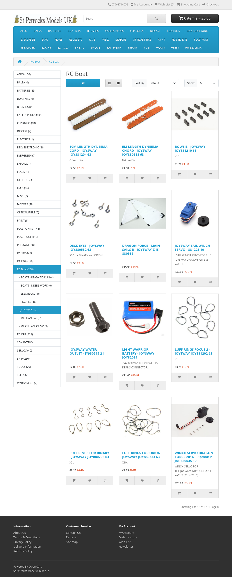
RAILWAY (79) (25, 261)
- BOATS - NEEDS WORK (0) (34, 285)
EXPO (44, 39)
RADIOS (46, 48)
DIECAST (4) (24, 131)
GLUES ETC (75, 39)
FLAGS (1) (23, 172)
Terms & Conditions (26, 537)
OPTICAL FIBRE (142, 39)
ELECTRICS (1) (25, 139)
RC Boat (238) (25, 269)
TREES (175, 48)
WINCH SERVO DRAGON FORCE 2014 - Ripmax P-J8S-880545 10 (194, 457)
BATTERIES (54, 31)
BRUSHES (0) (24, 107)
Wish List (125, 542)
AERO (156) (24, 74)
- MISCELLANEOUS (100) (32, 326)
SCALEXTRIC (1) (26, 342)
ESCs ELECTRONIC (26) (30, 147)
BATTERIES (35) (26, 90)
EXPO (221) (23, 164)
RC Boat (80, 48)
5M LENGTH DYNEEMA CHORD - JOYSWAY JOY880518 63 (140, 150)
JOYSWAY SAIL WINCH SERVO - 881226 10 (192, 247)
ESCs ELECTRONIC (197, 31)
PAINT (161, 39)
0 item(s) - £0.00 (195, 18)
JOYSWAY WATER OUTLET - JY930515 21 (87, 351)
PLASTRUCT (201, 39)
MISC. (105, 39)
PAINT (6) (22, 220)
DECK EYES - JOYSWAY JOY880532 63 (87, 247)
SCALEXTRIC (114, 48)
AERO (23, 31)
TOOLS (160, 48)
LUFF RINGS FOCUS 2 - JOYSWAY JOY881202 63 (193, 351)
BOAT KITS (74, 31)
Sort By (139, 83)
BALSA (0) (23, 82)
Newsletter (126, 546)
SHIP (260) (23, 359)
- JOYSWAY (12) (27, 310)
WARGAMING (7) (27, 383)
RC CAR (95, 48)
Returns (71, 537)
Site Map (72, 542)
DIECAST (155, 31)
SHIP (147, 48)
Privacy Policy (22, 542)
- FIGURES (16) (26, 302)
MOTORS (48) (25, 204)
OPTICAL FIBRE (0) (28, 212)
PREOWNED (27, 48)
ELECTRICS (173, 31)
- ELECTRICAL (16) (28, 294)
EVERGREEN (27, 39)
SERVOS (132, 48)
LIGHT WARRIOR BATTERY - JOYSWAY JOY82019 (138, 353)
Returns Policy (22, 551)
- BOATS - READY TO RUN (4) (35, 277)
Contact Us (73, 533)
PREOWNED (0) (26, 245)
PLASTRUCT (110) (27, 237)
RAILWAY (62, 48)
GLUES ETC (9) (25, 180)
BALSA (38, 31)
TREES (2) (22, 375)
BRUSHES (93, 31)
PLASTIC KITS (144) (28, 229)
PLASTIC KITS (179, 39)
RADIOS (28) (24, 253)
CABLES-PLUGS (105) (29, 115)
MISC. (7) (22, 196)
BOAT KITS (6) (25, 99)
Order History (128, 537)
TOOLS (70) (24, 367)
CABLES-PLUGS (114, 31)
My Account (126, 533)
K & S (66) (23, 188)
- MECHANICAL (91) (30, 318)
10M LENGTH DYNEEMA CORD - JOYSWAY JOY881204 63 (88, 150)
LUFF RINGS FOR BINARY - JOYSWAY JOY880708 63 (89, 455)
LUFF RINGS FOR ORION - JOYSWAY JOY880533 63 (142, 455)
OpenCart (35, 566)
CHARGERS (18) (26, 123)
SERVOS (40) (24, 350)
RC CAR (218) (25, 334)
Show (191, 83)
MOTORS (120, 39)
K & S (92, 39)
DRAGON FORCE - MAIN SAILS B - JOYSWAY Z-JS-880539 (141, 249)
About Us (19, 533)
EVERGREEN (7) (26, 155)
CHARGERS (137, 31)
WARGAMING (193, 48)
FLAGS (58, 39)
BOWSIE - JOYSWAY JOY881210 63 (190, 148)
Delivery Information (27, 546)
